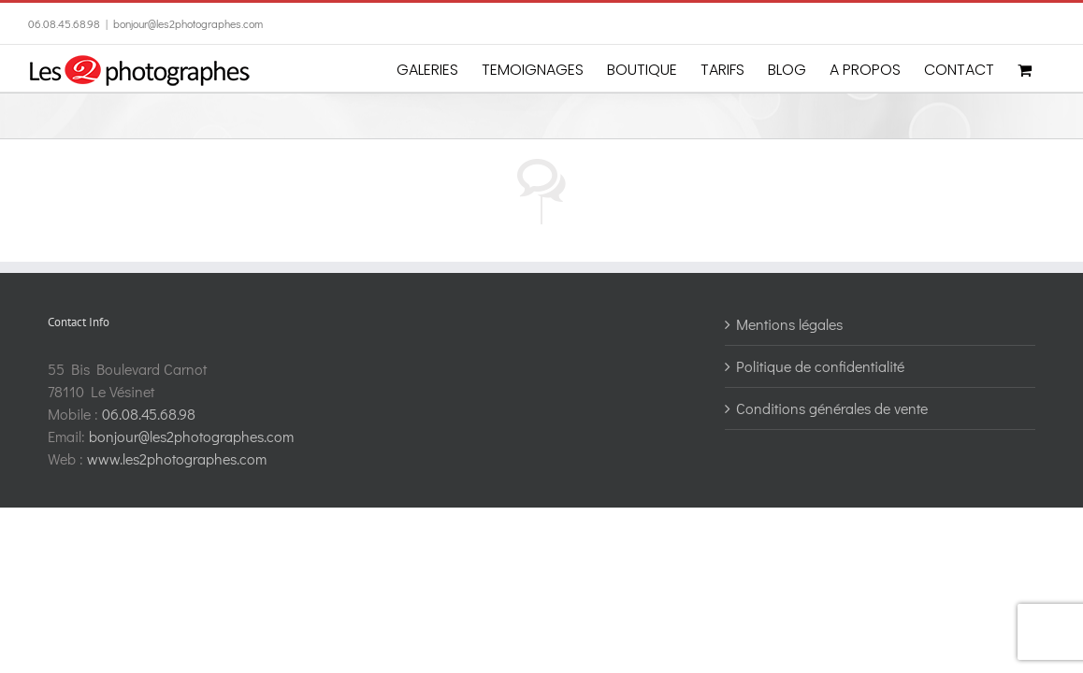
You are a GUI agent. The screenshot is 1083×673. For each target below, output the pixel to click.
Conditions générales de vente (832, 408)
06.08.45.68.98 (64, 23)
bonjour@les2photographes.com (188, 23)
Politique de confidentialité (820, 366)
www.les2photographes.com (177, 458)
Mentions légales (789, 324)
